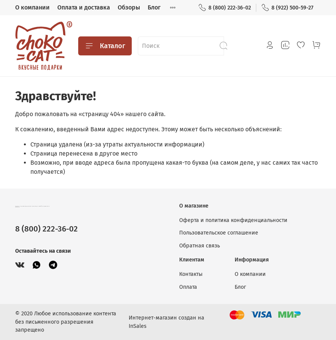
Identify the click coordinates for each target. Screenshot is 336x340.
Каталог (105, 45)
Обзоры (129, 7)
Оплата (188, 287)
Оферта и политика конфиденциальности (233, 220)
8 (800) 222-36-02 (224, 8)
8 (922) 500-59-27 (287, 8)
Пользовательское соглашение (218, 233)
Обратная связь (199, 245)
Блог (154, 7)
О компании (32, 7)
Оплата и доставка (83, 7)
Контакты (191, 274)
